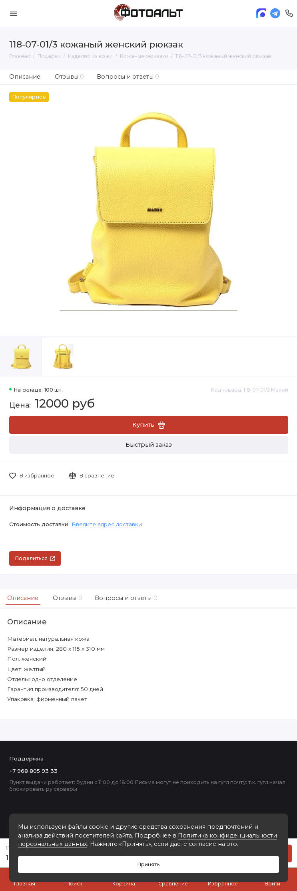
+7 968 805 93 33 (33, 771)
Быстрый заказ (149, 444)
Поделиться (35, 558)
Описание (24, 76)
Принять (148, 864)
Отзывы (69, 76)
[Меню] (13, 13)
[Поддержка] (289, 13)
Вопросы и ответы (128, 76)
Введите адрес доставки (107, 524)
